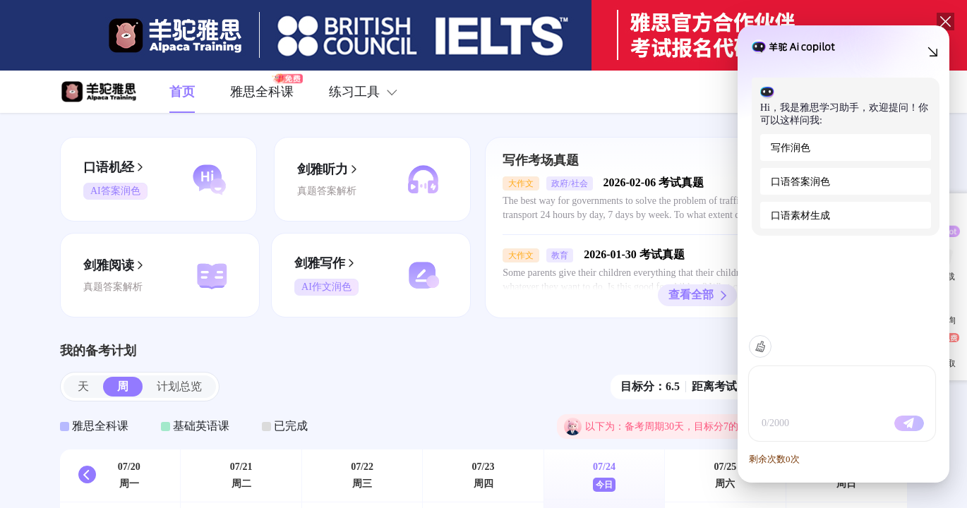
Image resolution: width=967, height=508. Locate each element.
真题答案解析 (326, 191)
